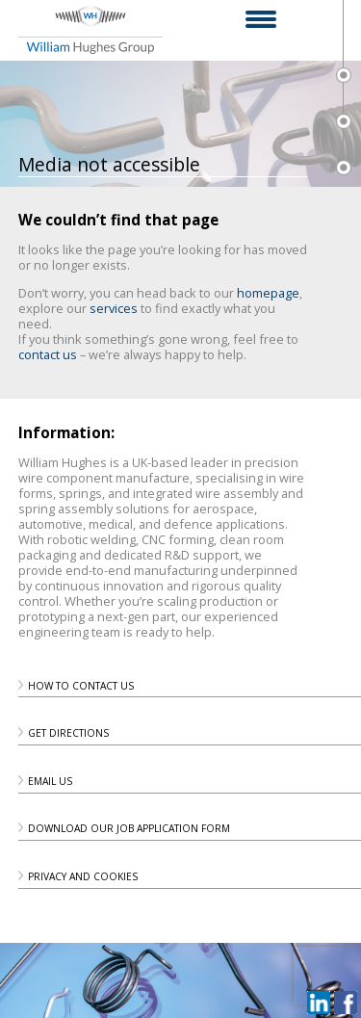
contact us (47, 354)
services (114, 308)
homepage (268, 292)
